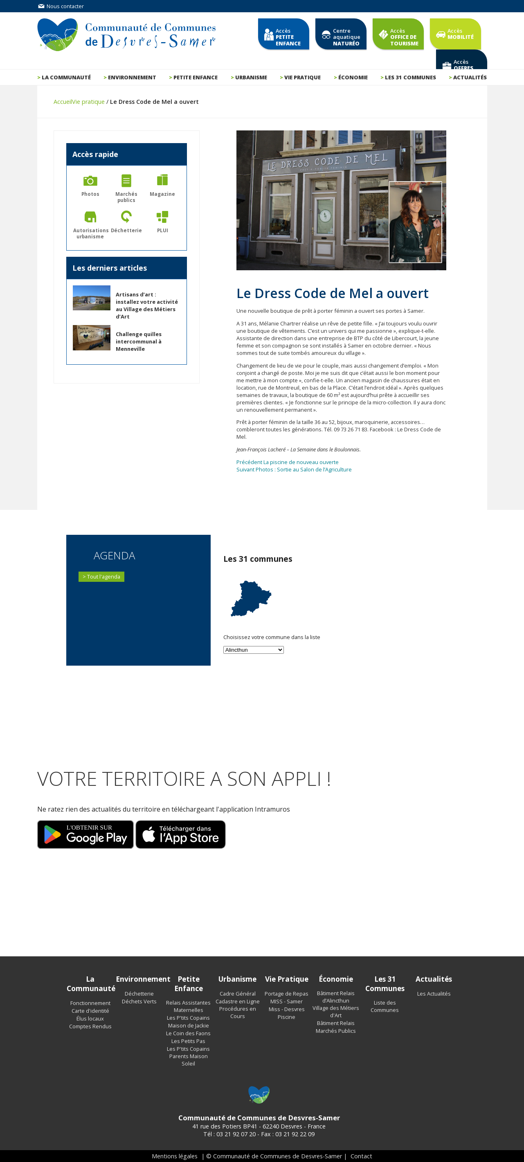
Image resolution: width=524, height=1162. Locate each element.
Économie (353, 77)
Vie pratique (302, 77)
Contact (361, 1156)
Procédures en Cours (237, 1012)
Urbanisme (251, 77)
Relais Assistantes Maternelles (188, 1006)
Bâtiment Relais (336, 1023)
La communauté (66, 77)
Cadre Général (238, 993)
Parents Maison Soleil (188, 1059)
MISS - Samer (286, 1001)
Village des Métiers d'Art (336, 1011)
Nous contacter (60, 6)
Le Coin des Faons (188, 1033)
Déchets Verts (139, 1001)
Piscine (286, 1017)
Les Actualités (434, 993)
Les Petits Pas (188, 1041)
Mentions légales (175, 1156)
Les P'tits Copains (188, 1017)
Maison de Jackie (188, 1025)
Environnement (132, 77)
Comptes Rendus (90, 1026)
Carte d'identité (90, 1010)
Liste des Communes (385, 1006)
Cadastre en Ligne (238, 1001)
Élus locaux (90, 1018)
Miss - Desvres (287, 1009)
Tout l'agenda (103, 576)
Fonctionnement (90, 1003)
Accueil (63, 101)
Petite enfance (195, 77)
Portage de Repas (286, 993)
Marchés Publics (336, 1030)
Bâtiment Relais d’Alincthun (336, 996)
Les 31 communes (410, 77)
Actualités (470, 77)
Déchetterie (139, 993)
